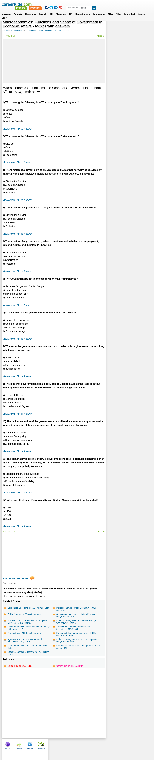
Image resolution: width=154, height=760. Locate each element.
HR (70, 10)
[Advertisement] (53, 61)
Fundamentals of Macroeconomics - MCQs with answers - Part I (76, 634)
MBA (118, 10)
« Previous (9, 35)
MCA (110, 10)
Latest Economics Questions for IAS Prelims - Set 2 (29, 646)
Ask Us (88, 744)
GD (51, 10)
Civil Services (16, 31)
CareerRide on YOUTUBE (20, 666)
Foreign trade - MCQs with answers (24, 633)
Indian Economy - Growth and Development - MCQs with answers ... (77, 640)
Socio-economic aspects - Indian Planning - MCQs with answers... (76, 615)
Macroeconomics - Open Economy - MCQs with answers (76, 609)
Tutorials (133, 27)
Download (144, 27)
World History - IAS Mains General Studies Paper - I (128, 109)
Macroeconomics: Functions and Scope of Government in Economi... (27, 621)
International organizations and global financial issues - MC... (73, 646)
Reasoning (30, 10)
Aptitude (18, 10)
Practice (91, 4)
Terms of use (76, 744)
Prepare (76, 4)
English (43, 10)
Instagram (110, 744)
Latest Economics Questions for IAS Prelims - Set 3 (29, 653)
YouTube (98, 744)
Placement (61, 10)
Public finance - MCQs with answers (24, 614)
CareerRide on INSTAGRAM (69, 666)
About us (50, 744)
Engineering (99, 10)
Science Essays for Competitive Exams (126, 89)
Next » (100, 35)
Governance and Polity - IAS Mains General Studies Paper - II (128, 77)
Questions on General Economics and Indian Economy (47, 31)
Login (4, 14)
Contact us (62, 744)
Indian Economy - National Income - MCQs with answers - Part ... (76, 621)
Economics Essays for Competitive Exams (128, 94)
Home (40, 744)
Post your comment (15, 578)
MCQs (111, 27)
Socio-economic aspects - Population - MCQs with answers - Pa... (29, 628)
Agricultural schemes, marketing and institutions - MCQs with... (73, 628)
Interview (6, 10)
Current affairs (82, 10)
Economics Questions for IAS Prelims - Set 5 (28, 608)
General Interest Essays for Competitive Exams (126, 101)
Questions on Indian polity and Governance (128, 84)
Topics (5, 31)
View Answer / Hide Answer (17, 128)
